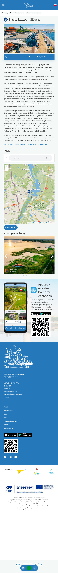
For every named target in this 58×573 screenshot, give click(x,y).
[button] (7, 38)
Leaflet (29, 222)
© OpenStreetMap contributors (46, 222)
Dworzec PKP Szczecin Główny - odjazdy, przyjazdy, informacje (25, 144)
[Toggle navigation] (29, 568)
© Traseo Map (35, 222)
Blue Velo (26, 269)
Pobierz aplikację (8, 428)
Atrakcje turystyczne (16, 13)
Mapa (5, 414)
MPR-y (5, 417)
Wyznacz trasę (10, 227)
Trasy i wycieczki (8, 410)
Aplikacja (6, 424)
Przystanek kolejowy (33, 13)
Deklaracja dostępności (10, 421)
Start (3, 13)
